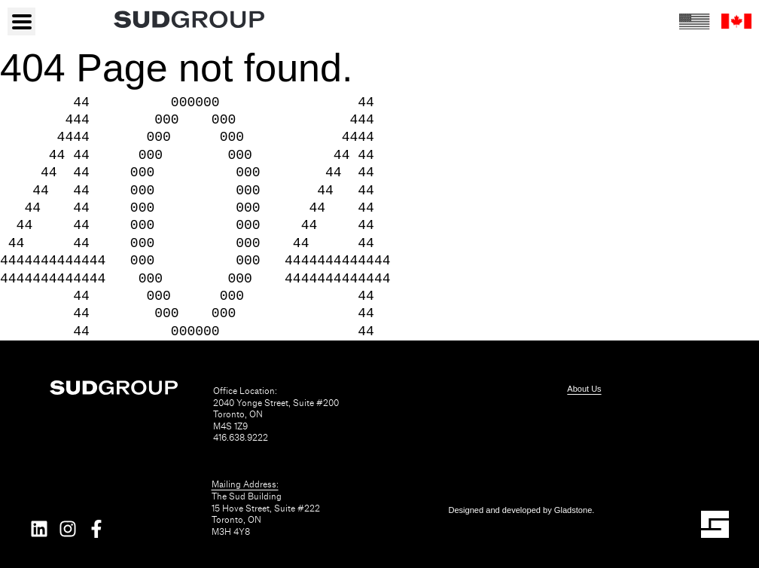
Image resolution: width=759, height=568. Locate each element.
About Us (584, 388)
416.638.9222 (240, 438)
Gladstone (573, 510)
